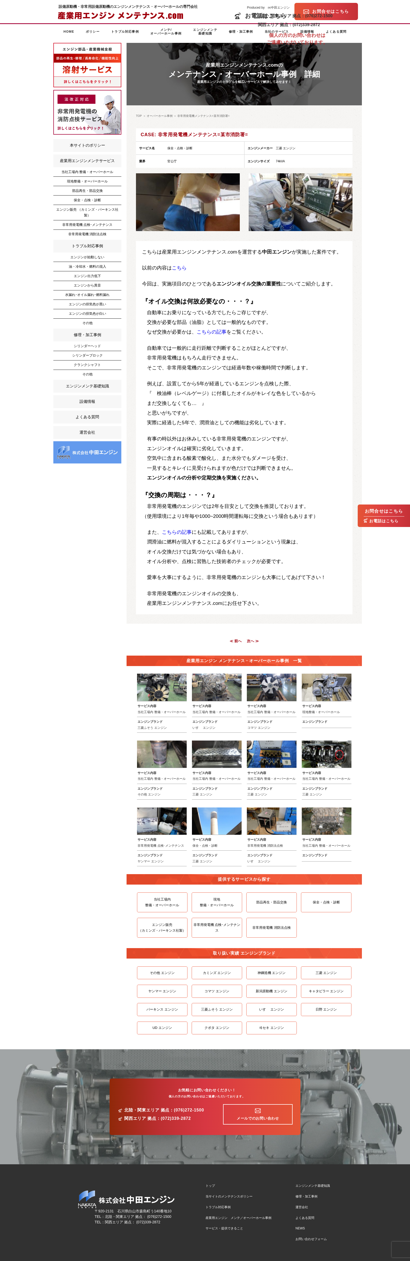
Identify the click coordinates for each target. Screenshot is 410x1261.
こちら (179, 268)
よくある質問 (336, 31)
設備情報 (307, 31)
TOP (139, 115)
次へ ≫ (253, 641)
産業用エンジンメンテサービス (87, 160)
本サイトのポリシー (87, 145)
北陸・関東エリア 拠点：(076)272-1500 (164, 1110)
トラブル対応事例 (125, 31)
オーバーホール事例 (160, 115)
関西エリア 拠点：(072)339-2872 (157, 1118)
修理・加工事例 (241, 31)
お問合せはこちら (384, 511)
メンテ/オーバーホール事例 (165, 31)
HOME (69, 31)
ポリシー (93, 31)
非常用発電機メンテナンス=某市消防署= (203, 115)
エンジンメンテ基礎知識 (205, 31)
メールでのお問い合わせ (258, 1118)
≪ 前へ (236, 641)
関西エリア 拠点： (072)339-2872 (132, 1222)
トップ (210, 1186)
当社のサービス (277, 31)
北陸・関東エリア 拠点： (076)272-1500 (138, 1216)
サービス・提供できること (224, 1228)
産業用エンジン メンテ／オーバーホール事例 (238, 1218)
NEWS (300, 1228)
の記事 (219, 332)
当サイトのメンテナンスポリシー (229, 1196)
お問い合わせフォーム (311, 1239)
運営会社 (87, 432)
